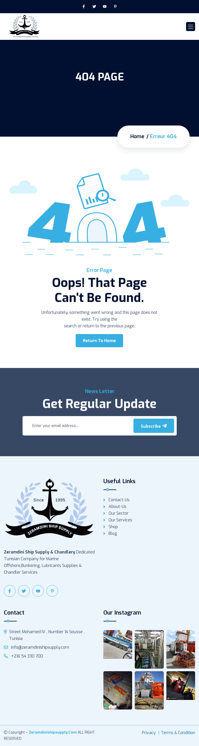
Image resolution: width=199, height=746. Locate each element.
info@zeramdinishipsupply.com (36, 647)
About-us (117, 506)
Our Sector (119, 513)
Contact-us (119, 500)
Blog (113, 533)
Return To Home (99, 340)
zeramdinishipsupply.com (53, 732)
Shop (113, 526)
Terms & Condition (178, 732)
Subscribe (154, 426)
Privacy (149, 732)
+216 (23, 656)
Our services (120, 520)
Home (137, 136)
